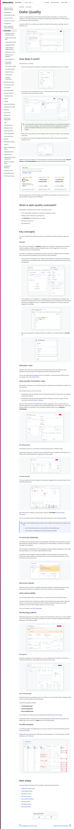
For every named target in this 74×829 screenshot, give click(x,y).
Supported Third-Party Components (9, 158)
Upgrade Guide (8, 154)
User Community (50, 2)
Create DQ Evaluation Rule (10, 38)
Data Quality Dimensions (8, 62)
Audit (5, 122)
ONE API (6, 139)
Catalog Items (7, 23)
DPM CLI (6, 144)
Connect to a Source (9, 20)
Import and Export (8, 130)
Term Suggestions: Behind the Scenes (9, 27)
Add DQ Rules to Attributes (9, 55)
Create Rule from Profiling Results (9, 48)
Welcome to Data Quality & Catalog (8, 8)
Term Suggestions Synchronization (28, 826)
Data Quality (7, 30)
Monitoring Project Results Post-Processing (52, 715)
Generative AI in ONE (9, 107)
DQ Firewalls (7, 87)
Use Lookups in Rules (10, 66)
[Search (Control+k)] (41, 2)
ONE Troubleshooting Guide (9, 148)
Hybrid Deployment (9, 173)
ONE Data (6, 109)
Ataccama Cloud (8, 170)
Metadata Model (8, 128)
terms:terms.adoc (25, 801)
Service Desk (59, 2)
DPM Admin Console (9, 142)
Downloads (68, 2)
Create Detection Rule (10, 42)
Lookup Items (8, 74)
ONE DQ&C (21, 7)
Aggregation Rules (10, 45)
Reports (6, 98)
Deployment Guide (8, 151)
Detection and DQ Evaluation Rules (9, 34)
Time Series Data (8, 96)
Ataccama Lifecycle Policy (9, 162)
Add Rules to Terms (10, 52)
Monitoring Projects (9, 82)
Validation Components (8, 78)
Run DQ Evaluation (10, 69)
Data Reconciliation (9, 85)
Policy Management (9, 133)
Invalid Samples (9, 72)
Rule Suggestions (9, 59)
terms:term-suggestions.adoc (30, 302)
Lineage (6, 101)
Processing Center (8, 136)
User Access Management (7, 118)
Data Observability (8, 90)
